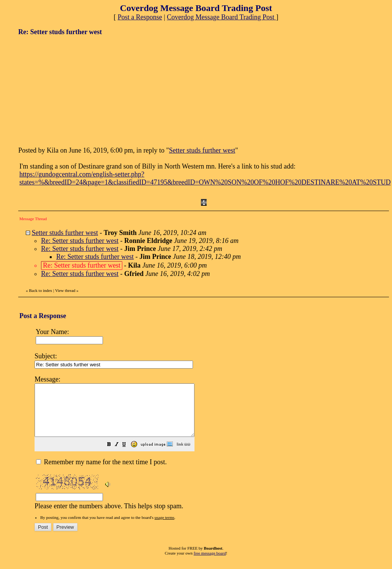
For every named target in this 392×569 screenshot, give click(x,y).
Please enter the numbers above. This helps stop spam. (209, 446)
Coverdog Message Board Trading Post (221, 17)
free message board (210, 563)
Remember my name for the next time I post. (101, 472)
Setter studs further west (202, 150)
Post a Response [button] (140, 17)
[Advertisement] (75, 90)
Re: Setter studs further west (80, 240)
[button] (128, 455)
